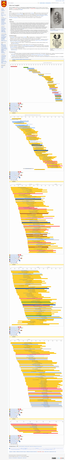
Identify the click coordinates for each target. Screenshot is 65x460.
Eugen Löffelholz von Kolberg (35, 232)
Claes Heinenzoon (30, 69)
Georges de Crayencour (34, 364)
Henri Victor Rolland (41, 316)
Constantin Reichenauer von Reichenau (28, 45)
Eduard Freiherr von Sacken (30, 214)
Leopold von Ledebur (53, 167)
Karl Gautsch (26, 197)
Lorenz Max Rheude (30, 290)
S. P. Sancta (57, 96)
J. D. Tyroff (37, 153)
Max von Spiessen (24, 272)
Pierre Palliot (19, 121)
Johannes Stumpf (47, 78)
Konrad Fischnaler (29, 278)
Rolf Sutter (45, 401)
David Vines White (36, 430)
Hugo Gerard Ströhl (23, 271)
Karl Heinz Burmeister (41, 383)
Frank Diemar (37, 431)
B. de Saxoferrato (26, 67)
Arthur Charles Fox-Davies (29, 298)
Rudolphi (26, 131)
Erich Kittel (25, 345)
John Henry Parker (26, 193)
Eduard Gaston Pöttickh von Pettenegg (41, 252)
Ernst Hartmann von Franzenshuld (33, 235)
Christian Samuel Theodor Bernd (49, 162)
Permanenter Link (3, 22)
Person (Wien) (39, 451)
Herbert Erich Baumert (35, 365)
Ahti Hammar (28, 355)
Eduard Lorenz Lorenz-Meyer (26, 280)
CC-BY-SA (20, 456)
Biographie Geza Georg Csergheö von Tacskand (38, 54)
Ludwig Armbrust (30, 287)
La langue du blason (3, 55)
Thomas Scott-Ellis (35, 305)
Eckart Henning (44, 390)
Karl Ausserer (36, 308)
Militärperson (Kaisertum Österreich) (32, 451)
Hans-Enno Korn (34, 379)
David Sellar (43, 393)
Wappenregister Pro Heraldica (3, 51)
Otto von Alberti (35, 227)
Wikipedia (36, 448)
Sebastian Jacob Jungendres (32, 138)
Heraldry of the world (3, 47)
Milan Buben (45, 403)
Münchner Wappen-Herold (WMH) (3, 37)
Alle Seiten (2, 9)
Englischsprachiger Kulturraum (14, 172)
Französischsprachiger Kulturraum (14, 173)
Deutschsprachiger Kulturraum (14, 103)
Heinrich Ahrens (37, 245)
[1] (57, 30)
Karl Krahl (30, 205)
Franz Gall (32, 371)
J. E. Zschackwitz (29, 132)
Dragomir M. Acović (45, 398)
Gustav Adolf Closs (30, 291)
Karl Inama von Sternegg (30, 296)
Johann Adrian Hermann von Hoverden (32, 206)
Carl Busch (33, 297)
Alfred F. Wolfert (33, 361)
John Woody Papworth (26, 208)
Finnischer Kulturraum (13, 110)
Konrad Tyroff (46, 160)
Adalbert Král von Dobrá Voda (39, 244)
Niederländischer (12, 106)
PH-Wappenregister (3, 45)
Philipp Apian (50, 85)
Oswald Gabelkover (52, 87)
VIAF (28, 446)
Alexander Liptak (45, 433)
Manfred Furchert (42, 381)
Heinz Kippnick (41, 373)
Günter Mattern (47, 391)
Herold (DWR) (3, 35)
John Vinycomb (40, 226)
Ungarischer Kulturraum (13, 178)
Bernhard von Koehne (29, 203)
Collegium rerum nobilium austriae (3, 31)
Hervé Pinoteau (40, 372)
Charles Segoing (17, 122)
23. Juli (14, 8)
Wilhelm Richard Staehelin (39, 319)
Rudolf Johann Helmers (32, 141)
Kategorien (10, 451)
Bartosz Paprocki (52, 88)
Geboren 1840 (47, 451)
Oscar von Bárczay (14, 46)
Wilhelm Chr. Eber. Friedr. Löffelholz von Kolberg (28, 196)
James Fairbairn (25, 207)
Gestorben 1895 (51, 451)
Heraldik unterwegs (3, 63)
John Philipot (56, 95)
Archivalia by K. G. (3, 58)
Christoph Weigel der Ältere (26, 129)
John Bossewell (55, 83)
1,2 (13, 53)
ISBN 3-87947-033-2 (16, 43)
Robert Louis (23, 344)
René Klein (45, 402)
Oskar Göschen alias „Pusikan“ (33, 212)
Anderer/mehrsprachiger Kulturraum (14, 177)
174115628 (19, 446)
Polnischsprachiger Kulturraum (14, 107)
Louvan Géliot (56, 94)
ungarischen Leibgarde (20, 14)
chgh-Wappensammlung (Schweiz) (4, 49)
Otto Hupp (31, 286)
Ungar (43, 451)
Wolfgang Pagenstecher (36, 306)
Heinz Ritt (36, 362)
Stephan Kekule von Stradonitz (29, 289)
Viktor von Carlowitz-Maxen (22, 195)
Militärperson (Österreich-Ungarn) (21, 451)
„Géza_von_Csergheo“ (23, 448)
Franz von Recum (27, 350)
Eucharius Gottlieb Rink (29, 133)
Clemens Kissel (40, 251)
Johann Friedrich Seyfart (38, 169)
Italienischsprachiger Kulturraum (14, 105)
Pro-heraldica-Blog (3, 56)
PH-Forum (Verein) (3, 32)
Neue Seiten (2, 13)
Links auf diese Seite (3, 18)
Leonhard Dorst (20, 194)
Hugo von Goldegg (35, 223)
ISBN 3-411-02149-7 (40, 55)
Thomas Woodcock (34, 425)
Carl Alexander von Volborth (36, 363)
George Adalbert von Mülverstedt (35, 216)
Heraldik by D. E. (3, 59)
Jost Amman (51, 86)
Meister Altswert (40, 73)
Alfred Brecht (27, 346)
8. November (32, 8)
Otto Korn (40, 320)
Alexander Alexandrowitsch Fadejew (28, 198)
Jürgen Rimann (39, 400)
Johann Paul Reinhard (37, 148)
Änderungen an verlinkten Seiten (3, 19)
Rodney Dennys (31, 354)
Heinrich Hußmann (27, 342)
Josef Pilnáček (36, 309)
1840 (16, 8)
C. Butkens (57, 97)
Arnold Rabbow (42, 384)
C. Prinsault (41, 75)
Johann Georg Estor (34, 143)
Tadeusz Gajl (44, 389)
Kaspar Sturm (45, 76)
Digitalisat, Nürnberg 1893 (39, 40)
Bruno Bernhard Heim (33, 352)
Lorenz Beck (35, 432)
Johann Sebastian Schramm (39, 152)
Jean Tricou (43, 318)
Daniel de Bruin (28, 423)
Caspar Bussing (26, 130)
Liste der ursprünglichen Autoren (47, 449)
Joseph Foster (37, 242)
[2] (41, 17)
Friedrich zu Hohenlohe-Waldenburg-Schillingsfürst (28, 202)
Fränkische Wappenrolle (4, 48)
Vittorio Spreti (37, 315)
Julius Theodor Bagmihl (20, 187)
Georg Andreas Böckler (18, 123)
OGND (25, 446)
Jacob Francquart (57, 93)
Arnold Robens (44, 159)
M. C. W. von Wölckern (45, 158)
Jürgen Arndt (33, 360)
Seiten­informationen (3, 23)
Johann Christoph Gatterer (39, 151)
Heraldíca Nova (3, 57)
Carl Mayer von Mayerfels (30, 215)
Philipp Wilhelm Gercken (38, 149)
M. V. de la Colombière (24, 120)
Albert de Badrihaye (41, 307)
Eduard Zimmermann (34, 300)
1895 (34, 8)
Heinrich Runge (29, 204)
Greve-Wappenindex (3, 46)
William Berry (48, 161)
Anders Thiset (22, 270)
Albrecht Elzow (31, 142)
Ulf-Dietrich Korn (42, 382)
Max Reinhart (39, 370)
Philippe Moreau (13, 119)
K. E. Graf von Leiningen (21, 279)
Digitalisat (11, 47)
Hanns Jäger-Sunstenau (34, 353)
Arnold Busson (35, 241)
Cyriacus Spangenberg (51, 84)
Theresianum (33, 13)
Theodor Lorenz (37, 374)
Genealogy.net (3, 29)
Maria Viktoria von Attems (26, 343)
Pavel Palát (43, 392)
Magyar (2, 67)
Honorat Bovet (28, 68)
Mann (55, 451)
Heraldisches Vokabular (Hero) (4, 62)
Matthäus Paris (12, 66)
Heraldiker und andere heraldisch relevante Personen (20, 59)
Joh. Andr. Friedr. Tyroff (23, 188)
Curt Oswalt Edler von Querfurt (30, 217)
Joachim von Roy (42, 380)
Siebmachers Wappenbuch (14, 17)
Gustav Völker (42, 317)
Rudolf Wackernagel (25, 277)
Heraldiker (21, 9)
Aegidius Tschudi (48, 79)
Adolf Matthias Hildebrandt (40, 243)
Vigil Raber (46, 77)
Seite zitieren (2, 24)
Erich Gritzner (37, 299)
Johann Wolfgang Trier (31, 139)
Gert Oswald (13, 55)
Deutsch (2, 66)
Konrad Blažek (36, 233)
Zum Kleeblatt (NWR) (3, 36)
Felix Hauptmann (27, 281)
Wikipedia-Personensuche (37, 446)
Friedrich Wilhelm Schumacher (32, 140)
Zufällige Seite (3, 10)
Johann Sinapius (27, 168)
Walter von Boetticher (29, 324)
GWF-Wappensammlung (3, 44)
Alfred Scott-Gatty (41, 250)
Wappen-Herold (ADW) (4, 40)
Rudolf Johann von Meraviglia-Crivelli (33, 225)
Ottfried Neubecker (30, 351)
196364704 (31, 446)
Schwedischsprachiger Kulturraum (14, 108)
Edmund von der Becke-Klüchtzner (37, 224)
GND (16, 446)
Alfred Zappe (41, 310)
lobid (23, 446)
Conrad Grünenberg (40, 74)
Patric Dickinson (32, 424)
